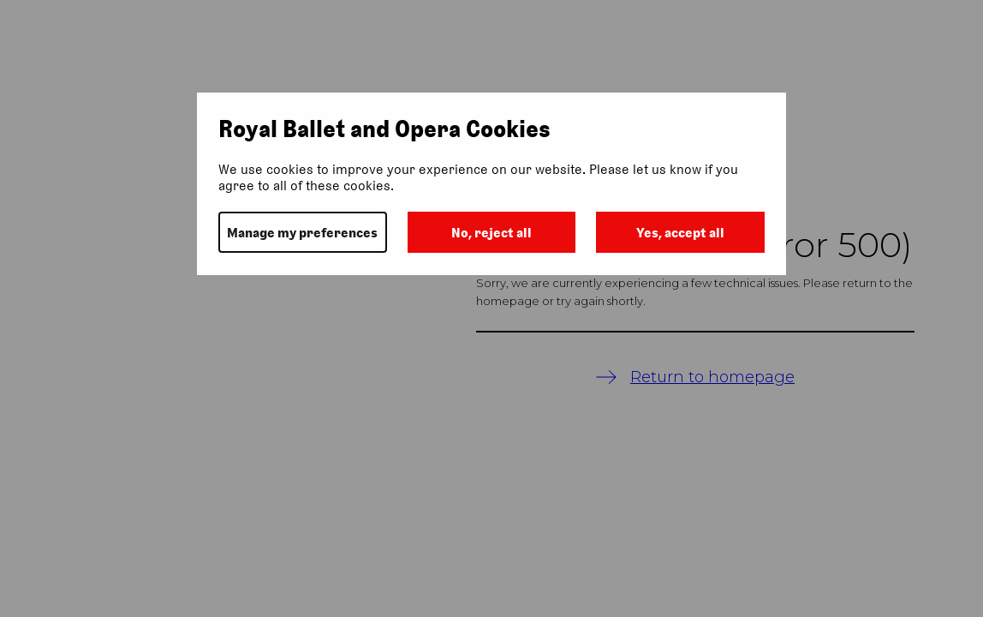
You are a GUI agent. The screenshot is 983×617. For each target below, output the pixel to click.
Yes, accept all (680, 233)
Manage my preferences (302, 233)
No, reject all (491, 233)
